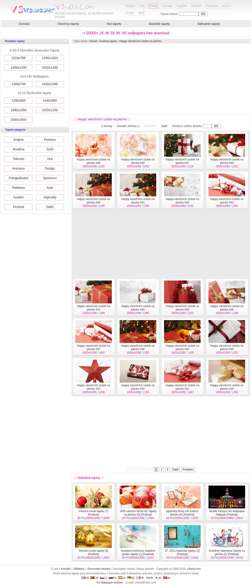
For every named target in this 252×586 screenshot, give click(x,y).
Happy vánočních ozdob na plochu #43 (182, 200)
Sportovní (50, 178)
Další (50, 207)
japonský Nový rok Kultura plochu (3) (182, 513)
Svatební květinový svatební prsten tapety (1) (138, 552)
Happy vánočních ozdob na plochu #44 (137, 200)
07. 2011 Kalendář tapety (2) (182, 550)
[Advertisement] (156, 79)
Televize (19, 159)
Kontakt (65, 568)
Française (212, 6)
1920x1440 (50, 67)
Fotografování (18, 178)
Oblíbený (78, 568)
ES (122, 578)
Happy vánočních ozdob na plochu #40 (137, 308)
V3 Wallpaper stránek (110, 582)
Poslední (188, 469)
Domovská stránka (99, 568)
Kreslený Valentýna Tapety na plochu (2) (227, 552)
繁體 (141, 13)
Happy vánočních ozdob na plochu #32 (137, 387)
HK (167, 578)
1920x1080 (50, 84)
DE (131, 578)
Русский (167, 6)
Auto (50, 187)
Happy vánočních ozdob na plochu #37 (93, 347)
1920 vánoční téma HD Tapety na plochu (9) (137, 513)
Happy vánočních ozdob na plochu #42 (226, 200)
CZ (103, 578)
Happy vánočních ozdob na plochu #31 (182, 387)
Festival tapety (108, 41)
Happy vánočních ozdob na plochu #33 (93, 387)
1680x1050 (18, 110)
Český (153, 6)
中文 (142, 6)
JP (158, 578)
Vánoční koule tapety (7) (93, 511)
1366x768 (18, 84)
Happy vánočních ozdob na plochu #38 (226, 308)
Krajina (19, 139)
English (130, 6)
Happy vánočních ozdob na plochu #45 (93, 200)
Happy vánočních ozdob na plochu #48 (137, 161)
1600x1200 (18, 67)
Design (50, 168)
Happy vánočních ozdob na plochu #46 (226, 161)
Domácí (24, 24)
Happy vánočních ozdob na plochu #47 (182, 161)
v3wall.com (194, 568)
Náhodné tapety (208, 24)
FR (140, 578)
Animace (18, 168)
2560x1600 (18, 120)
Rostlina (19, 149)
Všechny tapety (68, 24)
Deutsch (196, 6)
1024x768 (18, 58)
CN (94, 578)
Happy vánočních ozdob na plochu (140, 41)
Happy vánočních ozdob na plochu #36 (137, 347)
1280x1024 (50, 58)
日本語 (130, 13)
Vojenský (50, 197)
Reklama (18, 187)
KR (149, 578)
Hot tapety (114, 24)
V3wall (93, 41)
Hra (50, 159)
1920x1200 (50, 110)
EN (85, 578)
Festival (18, 207)
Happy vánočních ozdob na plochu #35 (182, 347)
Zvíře (50, 149)
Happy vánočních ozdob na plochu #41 (93, 308)
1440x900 (50, 100)
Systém (18, 197)
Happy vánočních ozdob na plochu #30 (226, 387)
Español (181, 6)
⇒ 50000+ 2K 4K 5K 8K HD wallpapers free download (126, 33)
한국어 (226, 6)
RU (112, 578)
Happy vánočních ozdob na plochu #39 (182, 308)
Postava (50, 139)
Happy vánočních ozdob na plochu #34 (226, 347)
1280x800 (18, 100)
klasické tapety (159, 24)
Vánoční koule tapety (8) (93, 550)
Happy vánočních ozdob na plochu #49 (93, 161)
